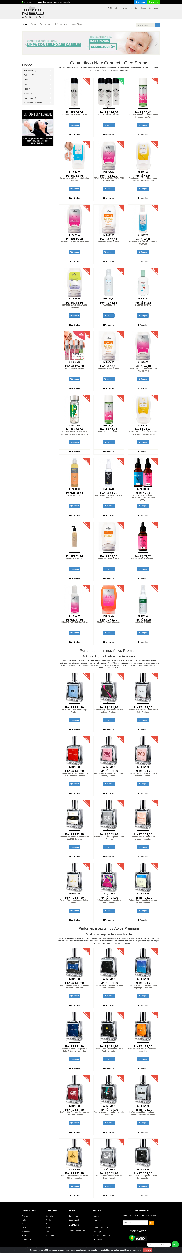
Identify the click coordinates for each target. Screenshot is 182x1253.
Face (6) (27, 89)
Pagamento (97, 1214)
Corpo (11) (28, 84)
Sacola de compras (150, 8)
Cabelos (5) (29, 75)
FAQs (24, 1225)
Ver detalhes (74, 135)
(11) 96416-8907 (28, 2)
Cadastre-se (73, 1214)
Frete (95, 1222)
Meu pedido (113, 8)
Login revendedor (130, 8)
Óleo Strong (77, 24)
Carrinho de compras (77, 1229)
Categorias (46, 24)
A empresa (26, 1214)
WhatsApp (26, 1229)
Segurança (97, 1229)
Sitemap (25, 1233)
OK (151, 1221)
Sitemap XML (27, 1237)
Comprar (74, 125)
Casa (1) (27, 80)
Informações (62, 24)
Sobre (33, 24)
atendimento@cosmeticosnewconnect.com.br (54, 2)
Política (24, 1218)
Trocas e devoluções (100, 1225)
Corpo (48, 1225)
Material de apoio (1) (33, 103)
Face (47, 1229)
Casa (47, 1222)
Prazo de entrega (99, 1218)
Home (25, 24)
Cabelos (49, 1218)
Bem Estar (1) (30, 71)
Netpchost (158, 1251)
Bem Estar (49, 1214)
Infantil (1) (28, 93)
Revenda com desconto (101, 1233)
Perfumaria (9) (30, 98)
